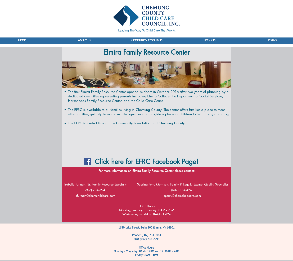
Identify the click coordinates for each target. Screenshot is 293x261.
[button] (76, 140)
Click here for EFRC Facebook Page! (146, 161)
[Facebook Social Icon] (87, 161)
